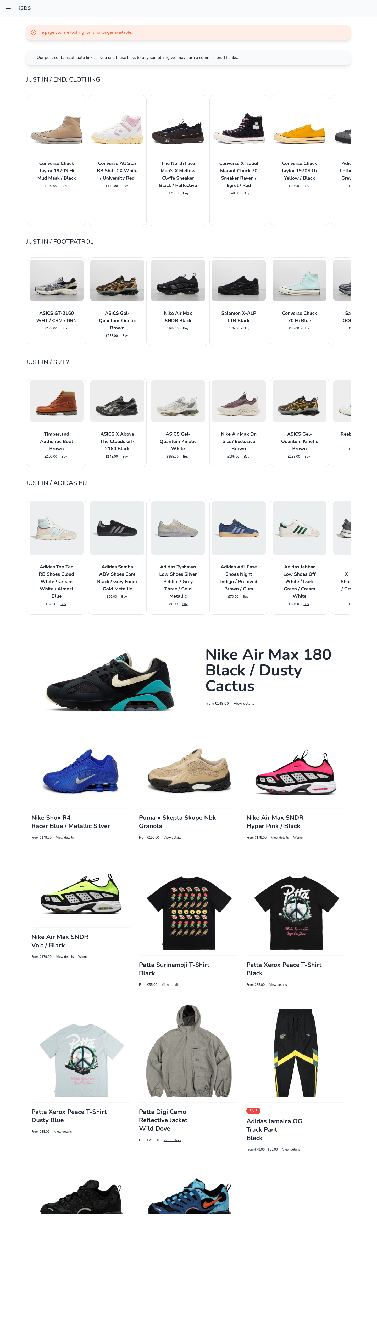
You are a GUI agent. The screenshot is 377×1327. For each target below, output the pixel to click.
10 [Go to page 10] (323, 1294)
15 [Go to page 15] (347, 1294)
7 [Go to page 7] (290, 1294)
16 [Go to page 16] (360, 1294)
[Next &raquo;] (372, 1295)
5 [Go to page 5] (268, 1294)
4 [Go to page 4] (257, 1294)
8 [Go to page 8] (301, 1294)
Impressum (188, 1315)
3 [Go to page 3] (246, 1294)
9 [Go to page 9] (311, 1294)
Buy (64, 186)
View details (244, 703)
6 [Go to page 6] (279, 1294)
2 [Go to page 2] (236, 1294)
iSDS (25, 8)
